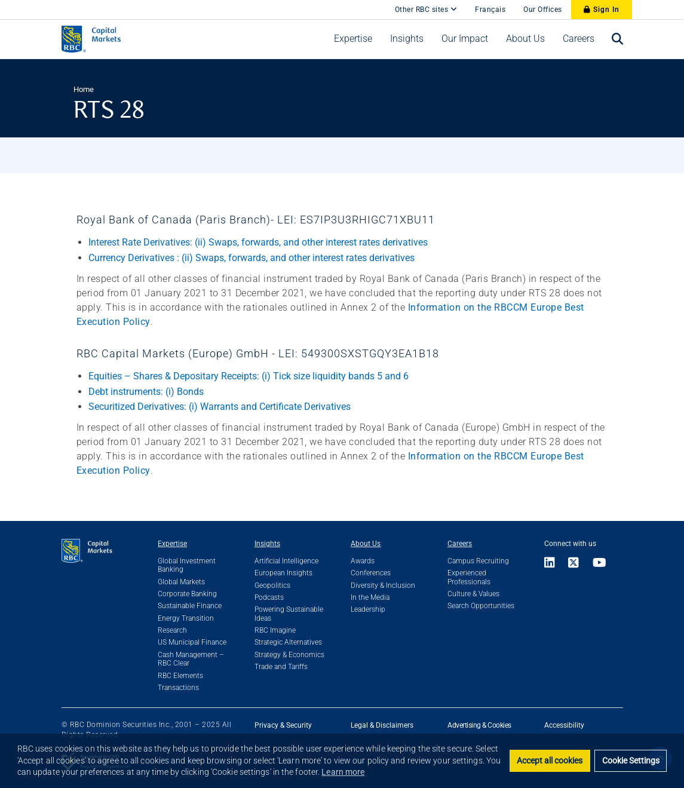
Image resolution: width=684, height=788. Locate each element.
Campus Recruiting (478, 561)
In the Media (370, 597)
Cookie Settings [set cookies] (631, 761)
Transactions (178, 687)
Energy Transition (186, 618)
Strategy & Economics (289, 655)
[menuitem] (353, 39)
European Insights (283, 573)
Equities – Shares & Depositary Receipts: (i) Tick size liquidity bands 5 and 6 (248, 376)
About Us (366, 543)
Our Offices (542, 9)
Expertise (172, 543)
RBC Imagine (275, 630)
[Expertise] (353, 39)
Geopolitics (272, 585)
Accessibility (564, 725)
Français (490, 9)
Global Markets (181, 582)
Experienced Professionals (468, 577)
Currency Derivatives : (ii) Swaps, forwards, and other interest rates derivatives (251, 257)
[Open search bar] (617, 39)
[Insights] (407, 39)
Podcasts (269, 597)
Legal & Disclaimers (382, 725)
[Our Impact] (465, 39)
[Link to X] (574, 563)
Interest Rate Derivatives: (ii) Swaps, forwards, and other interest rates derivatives (258, 242)
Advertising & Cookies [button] (479, 725)
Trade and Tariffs (281, 667)
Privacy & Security (283, 725)
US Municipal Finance (192, 642)
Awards (363, 561)
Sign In (601, 9)
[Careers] (578, 39)
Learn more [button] (342, 772)
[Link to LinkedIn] (553, 563)
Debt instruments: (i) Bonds (146, 391)
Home (83, 89)
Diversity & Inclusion (383, 585)
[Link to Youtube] (600, 563)
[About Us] (525, 39)
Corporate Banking (187, 594)
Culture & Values (473, 594)
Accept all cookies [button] (549, 761)
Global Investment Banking (187, 565)
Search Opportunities (480, 606)
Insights (267, 543)
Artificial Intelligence (286, 561)
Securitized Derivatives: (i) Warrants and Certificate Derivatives (219, 406)
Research (172, 630)
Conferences (371, 573)
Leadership (368, 609)
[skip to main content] (377, 3)
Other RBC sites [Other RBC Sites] (426, 9)
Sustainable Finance (190, 606)
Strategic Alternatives (288, 642)
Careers (459, 543)
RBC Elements (180, 676)
